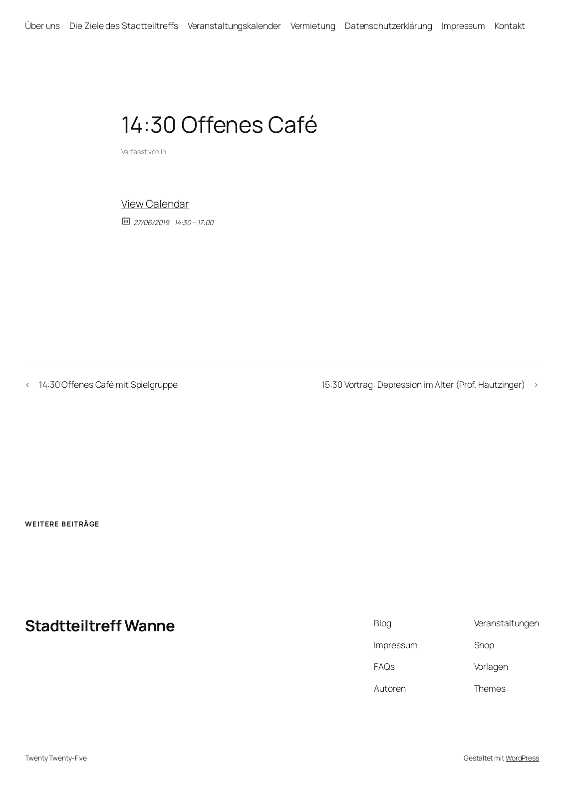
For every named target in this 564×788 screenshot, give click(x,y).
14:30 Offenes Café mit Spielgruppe (108, 384)
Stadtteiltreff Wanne (100, 625)
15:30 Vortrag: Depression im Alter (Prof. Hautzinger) (423, 384)
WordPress (522, 758)
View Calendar (155, 203)
